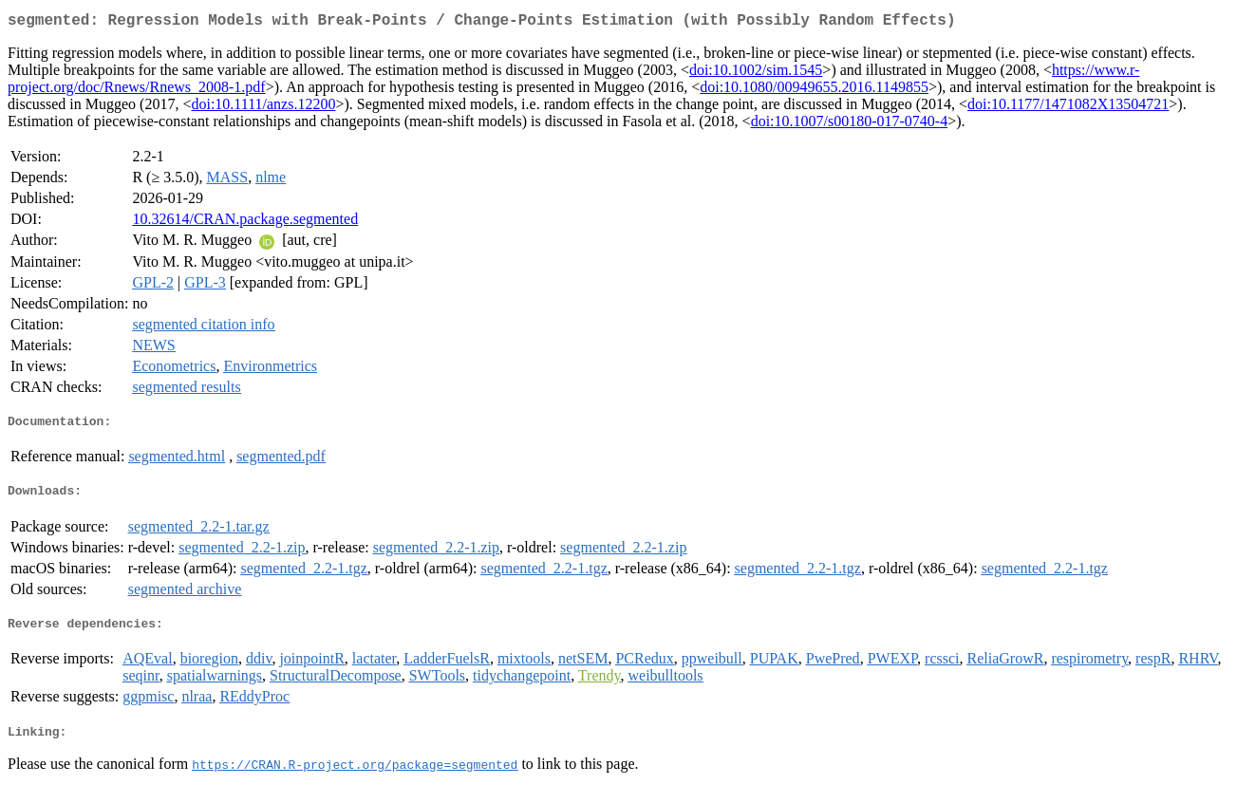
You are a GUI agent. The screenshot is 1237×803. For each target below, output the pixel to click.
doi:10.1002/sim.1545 (755, 73)
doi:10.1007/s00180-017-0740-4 (849, 125)
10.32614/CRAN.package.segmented (245, 223)
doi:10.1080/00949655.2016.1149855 (814, 91)
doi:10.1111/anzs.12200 (263, 108)
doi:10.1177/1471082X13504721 (1068, 108)
